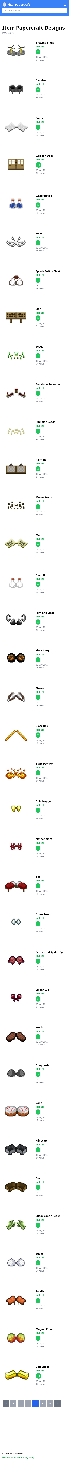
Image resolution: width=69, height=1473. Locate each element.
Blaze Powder (44, 763)
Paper (39, 118)
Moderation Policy (11, 1457)
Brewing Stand (45, 42)
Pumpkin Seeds (45, 422)
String (39, 233)
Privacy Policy (27, 1457)
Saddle (40, 1291)
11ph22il (40, 46)
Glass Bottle (43, 575)
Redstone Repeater (48, 384)
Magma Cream (45, 1329)
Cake (39, 1103)
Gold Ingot (42, 1366)
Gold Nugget (44, 801)
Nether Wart (44, 839)
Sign (38, 309)
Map (38, 535)
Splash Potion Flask (48, 271)
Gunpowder (43, 1065)
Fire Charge (43, 650)
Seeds (39, 346)
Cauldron (41, 80)
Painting (41, 459)
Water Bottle (44, 195)
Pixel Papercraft (16, 4)
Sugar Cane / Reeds (48, 1216)
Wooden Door (44, 155)
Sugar (39, 1253)
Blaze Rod (42, 726)
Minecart (41, 1140)
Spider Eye (42, 989)
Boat (39, 1178)
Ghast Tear (42, 914)
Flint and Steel (45, 612)
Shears (40, 688)
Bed (38, 876)
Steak (39, 1027)
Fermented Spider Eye (50, 952)
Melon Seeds (44, 497)
